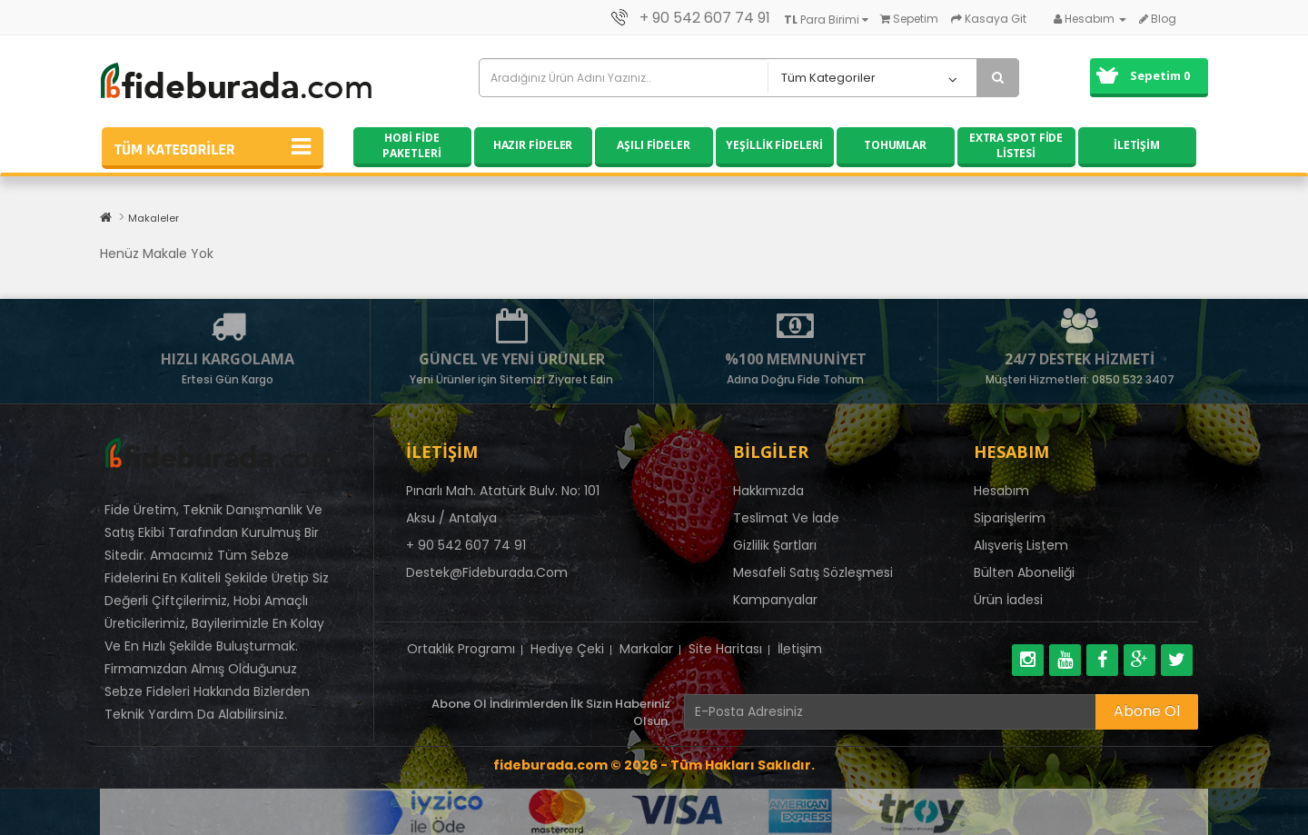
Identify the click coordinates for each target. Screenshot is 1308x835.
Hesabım (1001, 491)
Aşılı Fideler (653, 145)
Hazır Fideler (533, 145)
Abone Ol (1147, 711)
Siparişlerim (1009, 518)
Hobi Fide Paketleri (411, 145)
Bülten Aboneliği (1024, 572)
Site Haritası (725, 649)
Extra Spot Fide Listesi (1016, 145)
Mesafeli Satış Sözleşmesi (813, 572)
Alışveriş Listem (1021, 545)
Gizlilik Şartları (775, 545)
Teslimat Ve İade (786, 518)
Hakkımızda (768, 491)
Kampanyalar (775, 600)
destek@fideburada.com (487, 572)
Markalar (646, 649)
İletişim (1137, 145)
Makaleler (153, 218)
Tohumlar (895, 145)
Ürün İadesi (1008, 600)
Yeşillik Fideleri (774, 145)
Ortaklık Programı (461, 649)
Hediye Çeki (567, 649)
